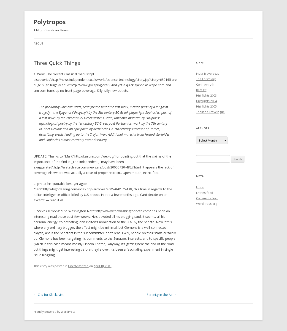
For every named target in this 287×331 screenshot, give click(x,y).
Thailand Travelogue (210, 112)
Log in (200, 187)
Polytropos (50, 22)
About (38, 43)
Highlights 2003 (206, 95)
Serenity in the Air (162, 294)
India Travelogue (207, 73)
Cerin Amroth (205, 84)
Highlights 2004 (206, 101)
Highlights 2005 (206, 106)
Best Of (201, 90)
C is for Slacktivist (49, 294)
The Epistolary (206, 79)
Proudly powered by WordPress (54, 312)
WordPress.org (206, 204)
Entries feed (204, 193)
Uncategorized (78, 266)
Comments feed (207, 198)
